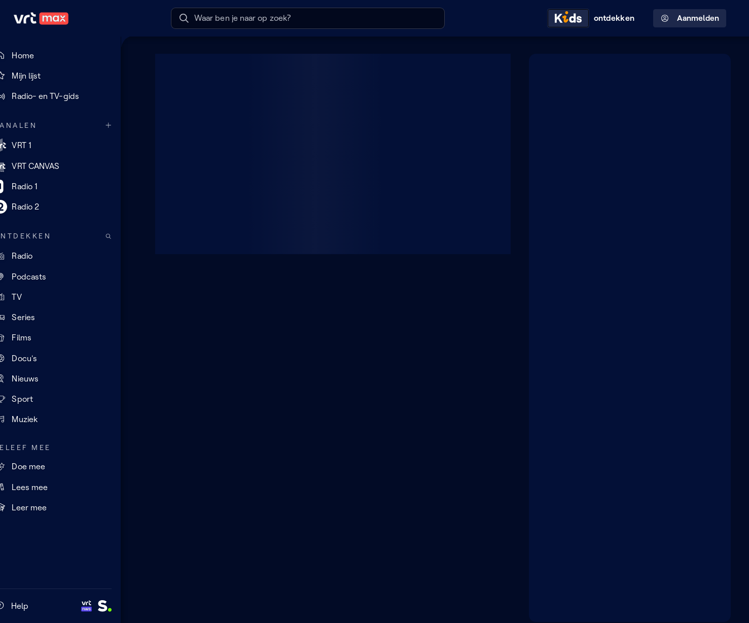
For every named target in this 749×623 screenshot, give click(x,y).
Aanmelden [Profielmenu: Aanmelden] (690, 18)
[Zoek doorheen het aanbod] (124, 236)
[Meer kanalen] (124, 125)
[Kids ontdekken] (593, 18)
